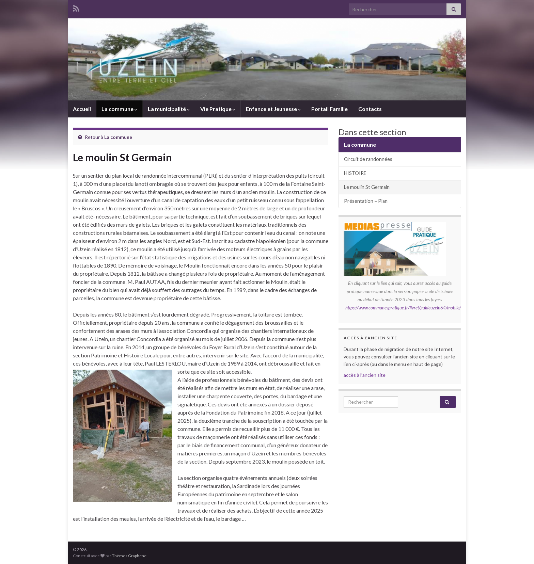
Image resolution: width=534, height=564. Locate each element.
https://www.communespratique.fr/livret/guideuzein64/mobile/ (403, 307)
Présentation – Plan (366, 201)
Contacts (370, 109)
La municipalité (169, 109)
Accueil (82, 109)
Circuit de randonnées (368, 159)
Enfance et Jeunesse (273, 109)
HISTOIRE (355, 173)
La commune (119, 109)
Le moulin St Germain (367, 187)
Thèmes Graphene (129, 555)
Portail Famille (329, 109)
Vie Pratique (217, 109)
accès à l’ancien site (365, 375)
